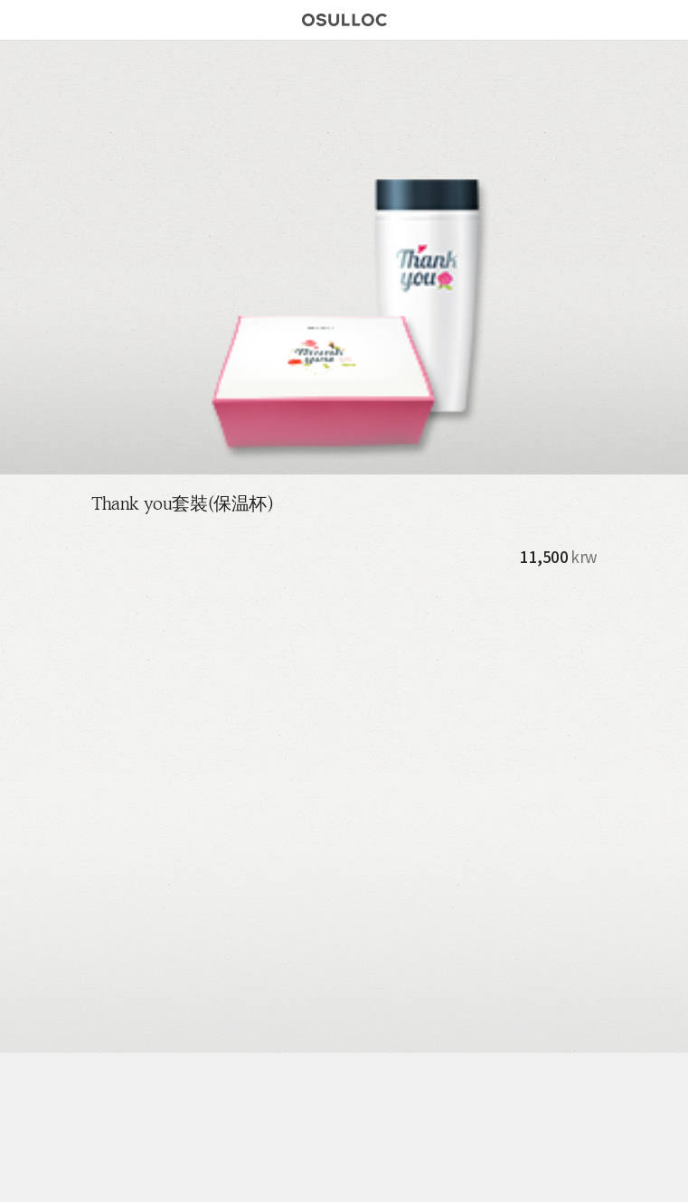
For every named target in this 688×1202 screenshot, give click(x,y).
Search (663, 20)
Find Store (632, 20)
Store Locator (178, 1177)
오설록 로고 (344, 23)
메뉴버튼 (20, 20)
